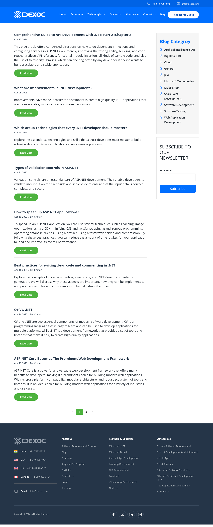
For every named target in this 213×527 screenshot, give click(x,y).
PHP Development (119, 472)
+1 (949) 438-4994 (158, 3)
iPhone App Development (123, 484)
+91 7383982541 (34, 453)
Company (67, 460)
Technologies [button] (95, 14)
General (169, 69)
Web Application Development (173, 488)
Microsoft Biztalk (118, 454)
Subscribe (177, 189)
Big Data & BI (172, 56)
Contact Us (68, 478)
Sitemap (66, 490)
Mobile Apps (163, 460)
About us (130, 14)
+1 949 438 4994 (33, 462)
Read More (26, 73)
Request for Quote (183, 14)
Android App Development (124, 460)
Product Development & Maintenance (177, 454)
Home (62, 14)
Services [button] (76, 14)
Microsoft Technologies (179, 81)
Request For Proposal (73, 466)
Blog (162, 14)
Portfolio (66, 472)
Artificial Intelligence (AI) (179, 50)
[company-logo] (30, 14)
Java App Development (121, 466)
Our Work (115, 14)
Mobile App (171, 88)
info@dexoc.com (188, 3)
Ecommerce (162, 494)
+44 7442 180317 (33, 470)
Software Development (179, 105)
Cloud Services (164, 466)
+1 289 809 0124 (35, 479)
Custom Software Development (173, 448)
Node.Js (113, 490)
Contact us (149, 14)
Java (167, 75)
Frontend (114, 478)
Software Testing (175, 111)
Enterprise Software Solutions (173, 472)
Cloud (168, 62)
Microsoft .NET (117, 448)
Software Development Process (79, 448)
